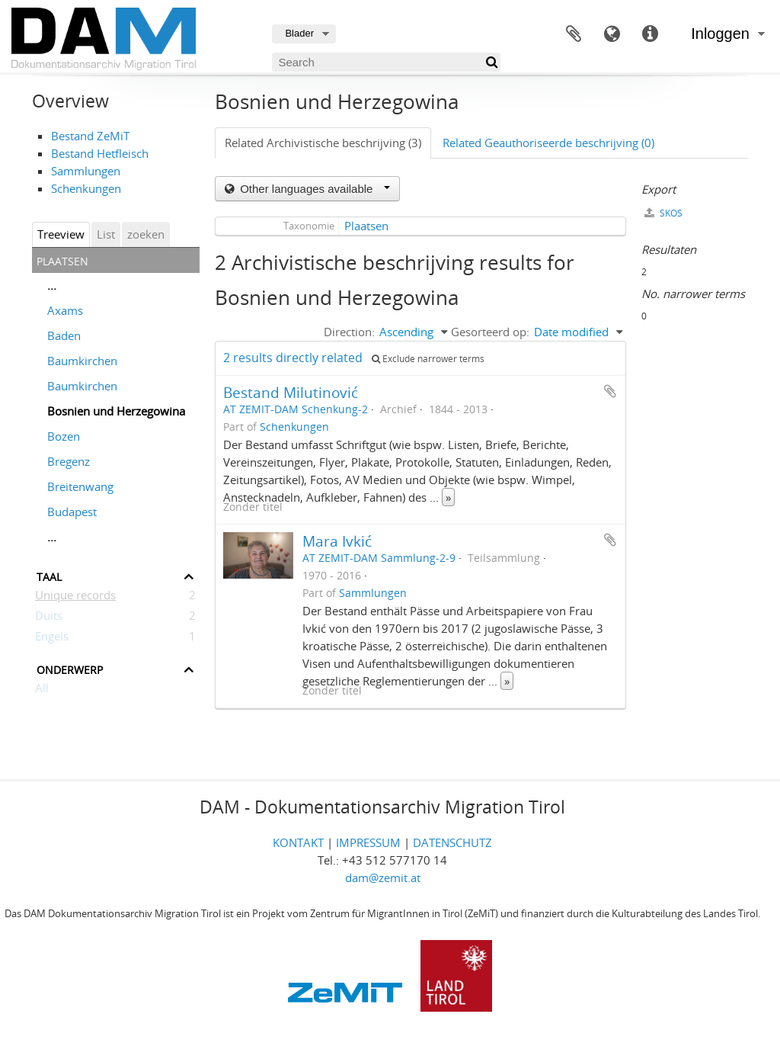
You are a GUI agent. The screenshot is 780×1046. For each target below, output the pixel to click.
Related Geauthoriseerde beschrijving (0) (548, 142)
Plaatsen (366, 225)
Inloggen (720, 33)
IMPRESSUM (368, 842)
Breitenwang (80, 486)
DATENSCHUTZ (452, 842)
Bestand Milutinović (290, 392)
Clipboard (574, 34)
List (106, 234)
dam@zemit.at (382, 877)
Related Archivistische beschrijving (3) (323, 142)
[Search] (386, 62)
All (42, 690)
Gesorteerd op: (490, 331)
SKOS (663, 213)
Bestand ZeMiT (90, 135)
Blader (299, 33)
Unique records (75, 597)
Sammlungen (85, 170)
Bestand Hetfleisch (100, 153)
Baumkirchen (82, 360)
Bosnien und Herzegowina (116, 411)
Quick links (650, 34)
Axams (65, 310)
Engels (52, 639)
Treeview (61, 234)
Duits (48, 618)
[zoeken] (490, 62)
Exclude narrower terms (428, 358)
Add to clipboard (610, 391)
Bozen (63, 436)
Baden (64, 335)
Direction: (349, 331)
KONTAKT (298, 842)
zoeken (146, 234)
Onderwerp (70, 668)
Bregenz (68, 461)
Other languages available (313, 188)
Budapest (72, 511)
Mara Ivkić (337, 540)
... (51, 285)
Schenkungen (86, 188)
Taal (612, 34)
